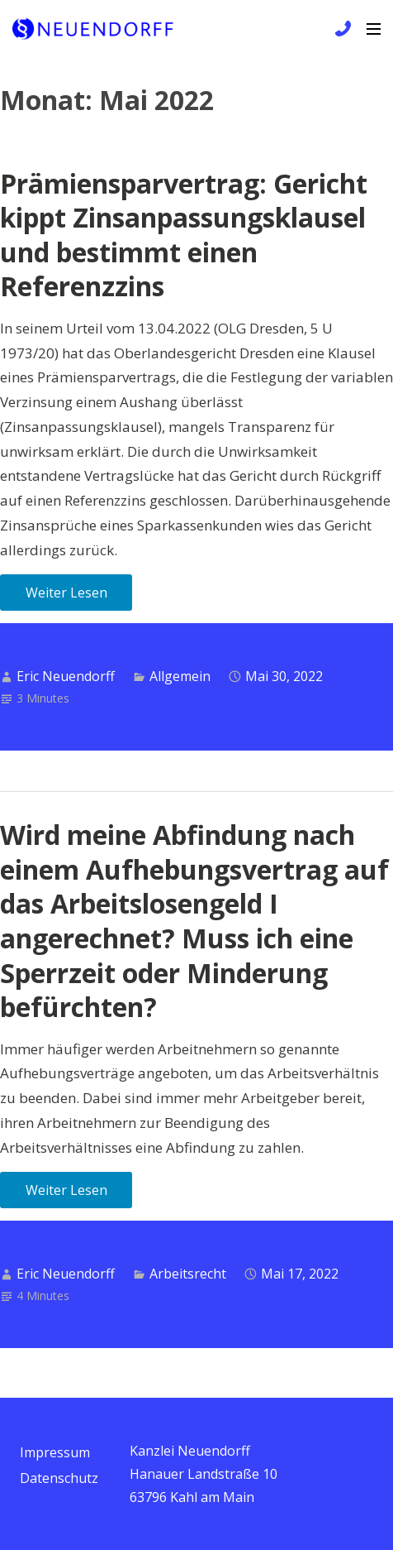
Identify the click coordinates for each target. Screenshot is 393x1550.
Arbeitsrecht (187, 1273)
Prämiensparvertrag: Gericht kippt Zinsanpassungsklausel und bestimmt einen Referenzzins (183, 235)
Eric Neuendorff (66, 676)
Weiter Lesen (66, 592)
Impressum (55, 1452)
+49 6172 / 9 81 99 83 (341, 29)
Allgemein (180, 676)
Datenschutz (59, 1478)
